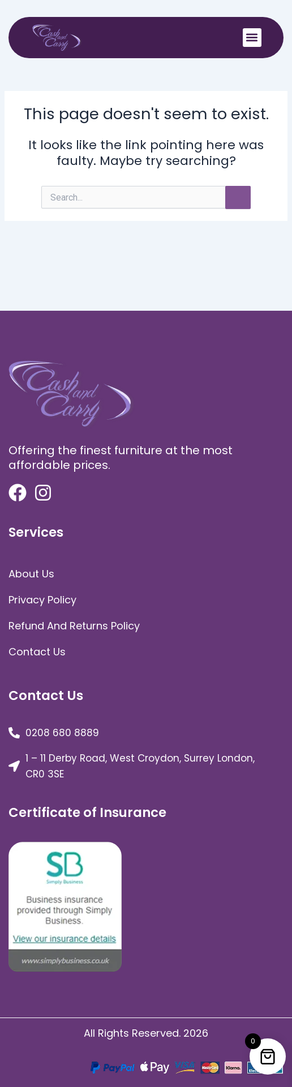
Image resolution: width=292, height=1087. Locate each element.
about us (31, 574)
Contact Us (37, 652)
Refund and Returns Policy (74, 626)
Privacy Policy (42, 600)
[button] (252, 37)
